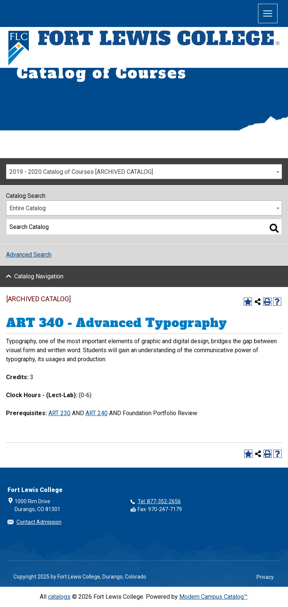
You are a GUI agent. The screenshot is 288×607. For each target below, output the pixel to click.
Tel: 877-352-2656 (159, 501)
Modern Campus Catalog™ (213, 596)
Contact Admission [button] (39, 522)
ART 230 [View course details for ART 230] (59, 413)
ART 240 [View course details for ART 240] (97, 413)
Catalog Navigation (38, 276)
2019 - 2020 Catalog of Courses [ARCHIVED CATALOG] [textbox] (81, 171)
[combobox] (144, 171)
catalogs (59, 596)
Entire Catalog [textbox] (27, 208)
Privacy (265, 577)
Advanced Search (28, 254)
